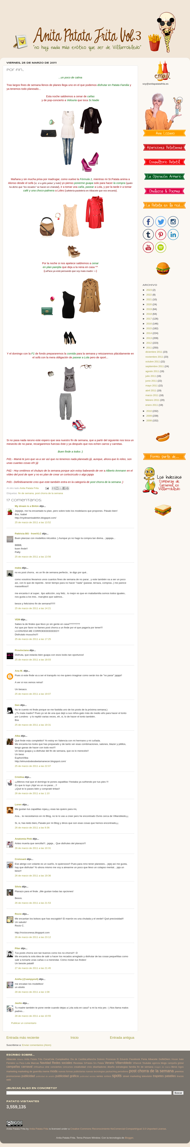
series (99, 1076)
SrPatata (88, 1063)
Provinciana (22, 650)
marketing (11, 1071)
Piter (17, 948)
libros (174, 1066)
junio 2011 (151, 380)
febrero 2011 (152, 400)
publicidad (28, 1076)
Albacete (11, 1059)
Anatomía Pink (23, 838)
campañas (13, 1066)
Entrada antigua (122, 1037)
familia (132, 1066)
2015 (149, 328)
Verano (109, 1062)
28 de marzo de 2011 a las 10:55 (33, 1016)
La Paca (20, 1063)
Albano (20, 1059)
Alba (17, 735)
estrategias (122, 1066)
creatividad (80, 1066)
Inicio (75, 1037)
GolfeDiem (164, 1059)
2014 (149, 333)
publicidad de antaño (45, 1076)
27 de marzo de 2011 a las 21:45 (33, 968)
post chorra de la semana (49, 493)
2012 (149, 342)
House (174, 1059)
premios (179, 1071)
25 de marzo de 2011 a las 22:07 (33, 766)
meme (46, 1071)
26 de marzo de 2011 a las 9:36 (32, 827)
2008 (149, 420)
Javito (18, 1003)
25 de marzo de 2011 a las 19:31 (33, 724)
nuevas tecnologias (95, 1071)
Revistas (78, 1063)
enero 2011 (152, 405)
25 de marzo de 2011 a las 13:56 (33, 556)
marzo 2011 (152, 395)
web (8, 1079)
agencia (156, 1063)
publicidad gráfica (67, 1076)
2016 (149, 323)
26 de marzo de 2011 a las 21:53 (33, 903)
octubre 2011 (153, 361)
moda (54, 1071)
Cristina (19, 777)
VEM (17, 619)
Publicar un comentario (23, 1023)
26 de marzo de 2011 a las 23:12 (33, 937)
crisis (89, 1067)
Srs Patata (98, 1063)
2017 (149, 318)
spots (117, 1075)
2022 (149, 294)
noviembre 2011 (154, 356)
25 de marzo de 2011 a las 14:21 (33, 608)
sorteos (107, 1076)
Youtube (146, 1063)
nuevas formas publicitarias (71, 1071)
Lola (27, 1063)
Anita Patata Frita (33, 1059)
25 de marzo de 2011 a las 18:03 (33, 659)
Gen (17, 705)
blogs (164, 1063)
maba (18, 567)
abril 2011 (151, 390)
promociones (13, 1076)
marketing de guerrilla (30, 1071)
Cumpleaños (62, 1059)
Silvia (18, 886)
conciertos (56, 1066)
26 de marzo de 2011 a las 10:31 (33, 848)
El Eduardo (122, 1059)
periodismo (122, 1071)
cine (47, 1066)
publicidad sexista (88, 1076)
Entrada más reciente (22, 1037)
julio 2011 (151, 376)
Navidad (45, 1062)
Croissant (20, 859)
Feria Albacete (149, 1059)
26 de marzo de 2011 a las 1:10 (32, 793)
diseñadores (100, 1066)
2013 (149, 338)
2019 (149, 309)
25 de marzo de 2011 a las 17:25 (33, 639)
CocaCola (48, 1059)
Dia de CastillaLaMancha (83, 1059)
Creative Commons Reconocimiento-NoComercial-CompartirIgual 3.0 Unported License (118, 1128)
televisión (147, 1076)
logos (181, 1067)
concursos (68, 1067)
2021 (149, 299)
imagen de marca (162, 1067)
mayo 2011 (151, 385)
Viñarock (137, 1063)
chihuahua (39, 1067)
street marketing (132, 1076)
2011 (149, 347)
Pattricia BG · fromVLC (28, 533)
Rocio (18, 914)
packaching (111, 1071)
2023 (149, 290)
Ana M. (19, 670)
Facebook (134, 1059)
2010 (149, 411)
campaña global (176, 1063)
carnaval (26, 1066)
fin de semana (26, 493)
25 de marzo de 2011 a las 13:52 (33, 522)
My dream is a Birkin (27, 506)
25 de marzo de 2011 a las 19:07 (33, 693)
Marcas (35, 1063)
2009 (149, 415)
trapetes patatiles (164, 1076)
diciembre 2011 (154, 351)
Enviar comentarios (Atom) (36, 1045)
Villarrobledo (123, 1062)
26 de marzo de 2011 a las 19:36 (33, 875)
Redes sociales (62, 1062)
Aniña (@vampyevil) (26, 979)
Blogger (129, 1137)
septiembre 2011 (154, 366)
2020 (149, 304)
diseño (111, 1066)
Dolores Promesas (106, 1059)
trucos (180, 1076)
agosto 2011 (152, 371)
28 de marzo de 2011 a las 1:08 (32, 992)
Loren (18, 804)
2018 (149, 314)
